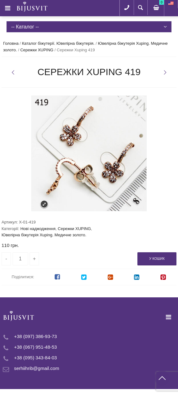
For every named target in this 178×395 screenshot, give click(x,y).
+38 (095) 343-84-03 (35, 357)
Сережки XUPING (36, 50)
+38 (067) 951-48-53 (35, 347)
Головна (10, 43)
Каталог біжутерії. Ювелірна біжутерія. (58, 43)
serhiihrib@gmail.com (36, 368)
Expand (44, 204)
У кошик (157, 258)
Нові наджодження (38, 228)
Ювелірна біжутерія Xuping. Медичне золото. (44, 235)
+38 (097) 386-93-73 (35, 336)
